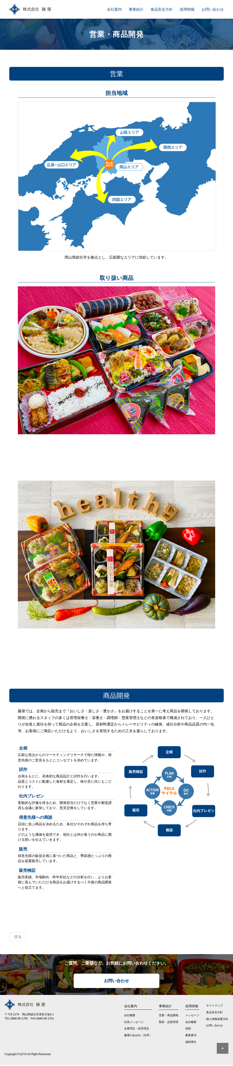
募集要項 (190, 1036)
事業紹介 (136, 9)
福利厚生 (190, 1042)
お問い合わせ (213, 9)
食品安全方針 (162, 9)
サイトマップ (214, 1006)
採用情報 (187, 9)
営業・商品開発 (168, 1016)
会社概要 (129, 1016)
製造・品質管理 (168, 1023)
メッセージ (192, 1016)
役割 (188, 1029)
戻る (18, 937)
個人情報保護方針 (217, 1020)
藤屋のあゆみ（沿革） (138, 1036)
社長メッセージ (134, 1023)
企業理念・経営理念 (136, 1029)
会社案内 (114, 9)
